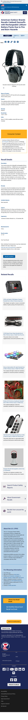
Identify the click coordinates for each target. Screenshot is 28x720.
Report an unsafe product (14, 630)
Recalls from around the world (13, 520)
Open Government (5, 708)
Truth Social (21, 586)
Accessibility (4, 700)
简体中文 (16, 35)
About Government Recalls (11, 508)
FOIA (2, 710)
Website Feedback (14, 694)
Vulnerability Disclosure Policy (8, 703)
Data (17, 666)
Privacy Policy (4, 705)
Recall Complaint (9, 265)
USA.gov (18, 670)
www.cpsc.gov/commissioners (8, 256)
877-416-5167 (5, 151)
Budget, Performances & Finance (6, 664)
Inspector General (5, 713)
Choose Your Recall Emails (13, 609)
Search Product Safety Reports (13, 496)
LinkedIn (14, 586)
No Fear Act (3, 715)
